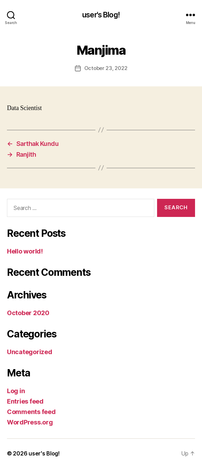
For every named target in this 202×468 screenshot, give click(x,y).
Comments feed (31, 411)
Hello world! (25, 251)
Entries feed (25, 401)
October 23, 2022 (105, 68)
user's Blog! (101, 14)
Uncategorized (29, 352)
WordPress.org (30, 422)
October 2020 (28, 313)
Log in (16, 391)
